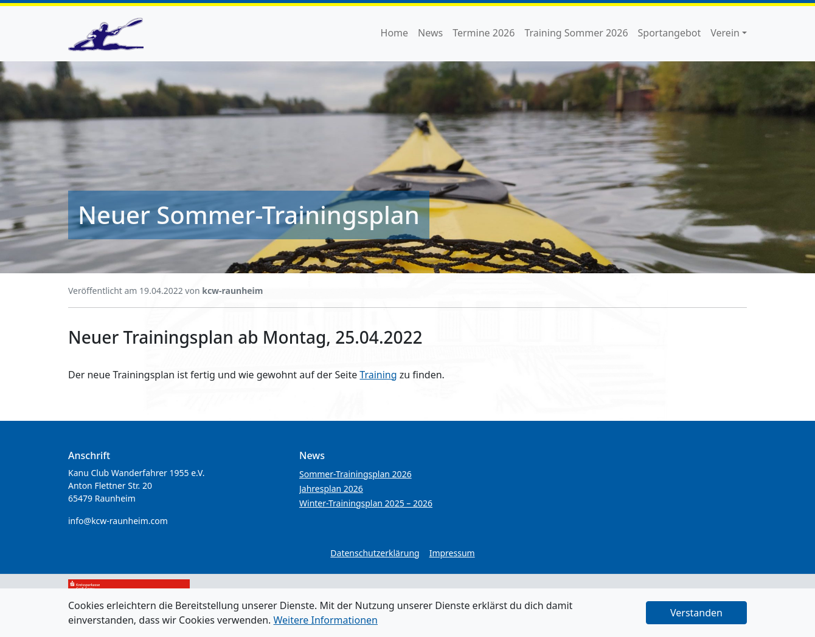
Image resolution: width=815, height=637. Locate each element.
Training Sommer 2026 (576, 32)
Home (395, 32)
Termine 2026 (484, 32)
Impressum (452, 553)
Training (378, 374)
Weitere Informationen (326, 620)
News (430, 32)
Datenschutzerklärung (374, 553)
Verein (725, 32)
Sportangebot (669, 32)
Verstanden (696, 612)
